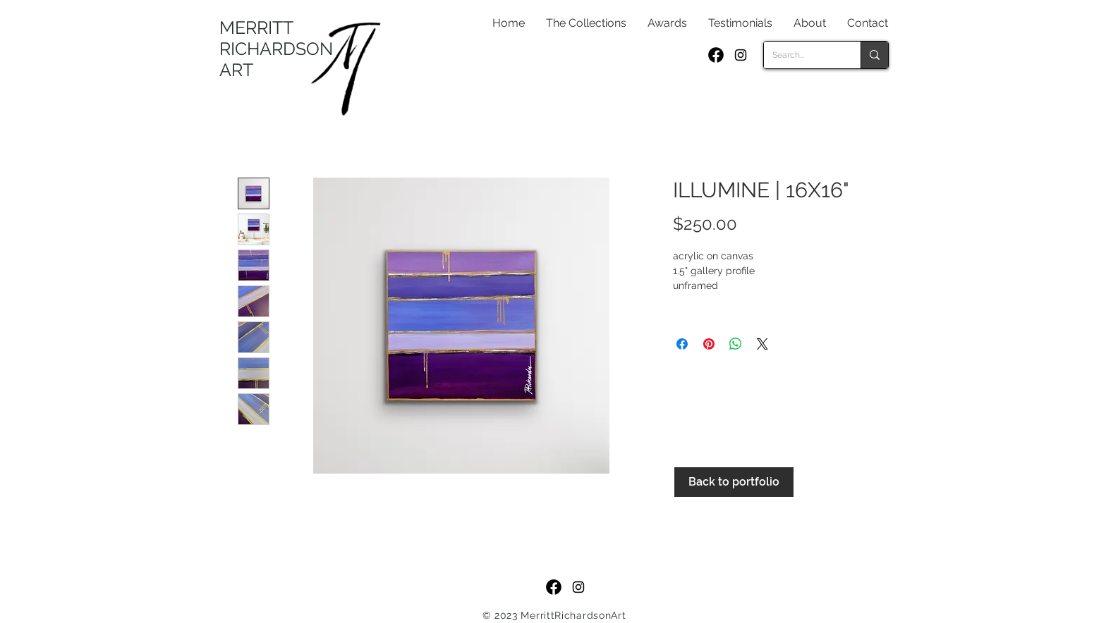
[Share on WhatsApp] (735, 343)
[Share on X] (762, 343)
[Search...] (801, 55)
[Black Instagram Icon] (740, 55)
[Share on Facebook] (682, 343)
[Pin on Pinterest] (708, 343)
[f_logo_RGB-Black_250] (716, 55)
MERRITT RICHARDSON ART (276, 48)
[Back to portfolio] (734, 482)
